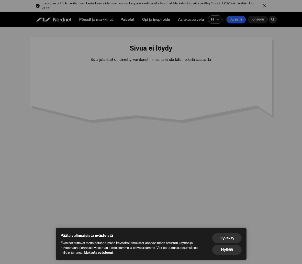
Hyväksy (227, 238)
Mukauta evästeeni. (98, 253)
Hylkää (227, 249)
